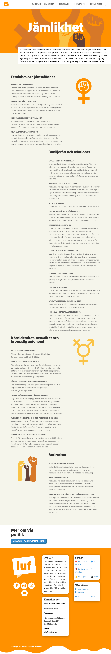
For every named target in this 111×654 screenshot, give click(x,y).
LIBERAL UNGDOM (96, 5)
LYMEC (83, 596)
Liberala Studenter (83, 589)
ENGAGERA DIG (64, 5)
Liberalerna (79, 592)
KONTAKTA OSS (79, 5)
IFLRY (93, 596)
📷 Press (94, 577)
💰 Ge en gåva (83, 577)
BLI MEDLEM (36, 5)
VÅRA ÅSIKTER (49, 5)
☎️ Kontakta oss (83, 569)
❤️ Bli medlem (83, 561)
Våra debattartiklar (34, 541)
